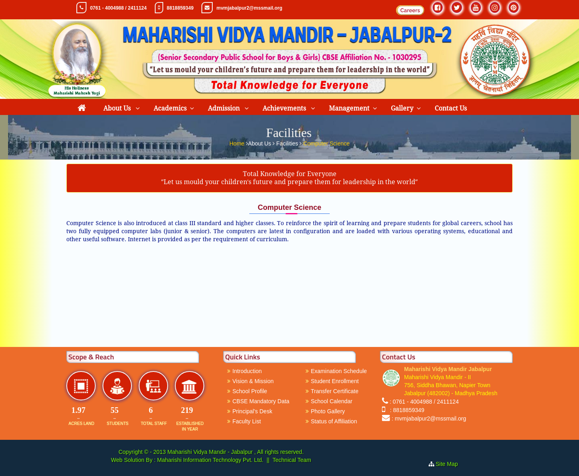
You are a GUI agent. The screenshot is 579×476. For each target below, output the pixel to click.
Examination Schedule (339, 371)
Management (349, 108)
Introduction (247, 371)
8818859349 (180, 8)
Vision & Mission (252, 381)
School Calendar (332, 401)
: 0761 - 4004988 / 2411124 (424, 401)
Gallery (402, 108)
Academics (170, 108)
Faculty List (246, 421)
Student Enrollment (335, 381)
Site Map (450, 464)
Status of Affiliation (334, 421)
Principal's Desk (252, 411)
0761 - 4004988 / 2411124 (118, 8)
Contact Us (451, 108)
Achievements (285, 108)
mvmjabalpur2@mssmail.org (249, 8)
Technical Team (292, 460)
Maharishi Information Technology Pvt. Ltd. (209, 460)
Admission (224, 108)
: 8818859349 (405, 410)
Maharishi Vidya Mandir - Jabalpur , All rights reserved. (235, 452)
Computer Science (326, 142)
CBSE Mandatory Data (261, 401)
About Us (117, 108)
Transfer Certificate (335, 391)
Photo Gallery (328, 411)
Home (237, 142)
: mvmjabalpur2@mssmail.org (429, 418)
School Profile (249, 391)
